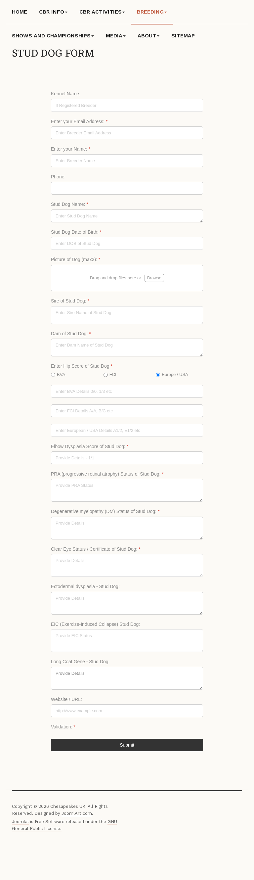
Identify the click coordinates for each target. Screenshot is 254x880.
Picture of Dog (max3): (75, 259)
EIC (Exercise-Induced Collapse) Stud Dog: (95, 626)
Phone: (58, 176)
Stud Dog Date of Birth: (76, 232)
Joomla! (20, 823)
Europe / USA (175, 376)
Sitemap (183, 35)
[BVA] (127, 393)
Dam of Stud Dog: (71, 335)
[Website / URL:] (127, 713)
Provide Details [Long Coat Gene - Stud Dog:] (127, 680)
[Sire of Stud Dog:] (127, 317)
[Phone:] (127, 188)
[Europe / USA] (127, 432)
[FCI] (127, 412)
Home (19, 12)
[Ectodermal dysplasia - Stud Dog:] (127, 605)
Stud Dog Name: (69, 204)
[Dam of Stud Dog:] (127, 350)
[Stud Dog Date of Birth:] (127, 243)
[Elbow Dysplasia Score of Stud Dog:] (127, 460)
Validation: (63, 729)
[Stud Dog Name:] (127, 215)
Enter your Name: (70, 149)
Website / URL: (66, 701)
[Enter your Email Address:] (127, 132)
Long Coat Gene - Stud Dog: (80, 664)
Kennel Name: (65, 93)
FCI (112, 376)
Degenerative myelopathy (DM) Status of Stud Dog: (105, 513)
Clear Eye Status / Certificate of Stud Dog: (96, 551)
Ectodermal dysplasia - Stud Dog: (85, 588)
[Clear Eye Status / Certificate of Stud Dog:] (127, 567)
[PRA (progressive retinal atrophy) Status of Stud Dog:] (127, 492)
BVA (61, 376)
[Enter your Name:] (127, 160)
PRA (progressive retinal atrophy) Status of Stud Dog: (107, 476)
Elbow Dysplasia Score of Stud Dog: (89, 448)
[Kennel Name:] (127, 105)
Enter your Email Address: (79, 121)
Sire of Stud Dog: (70, 303)
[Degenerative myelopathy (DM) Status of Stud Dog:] (127, 530)
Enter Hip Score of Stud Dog (81, 368)
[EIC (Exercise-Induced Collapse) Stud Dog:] (127, 642)
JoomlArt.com (77, 815)
